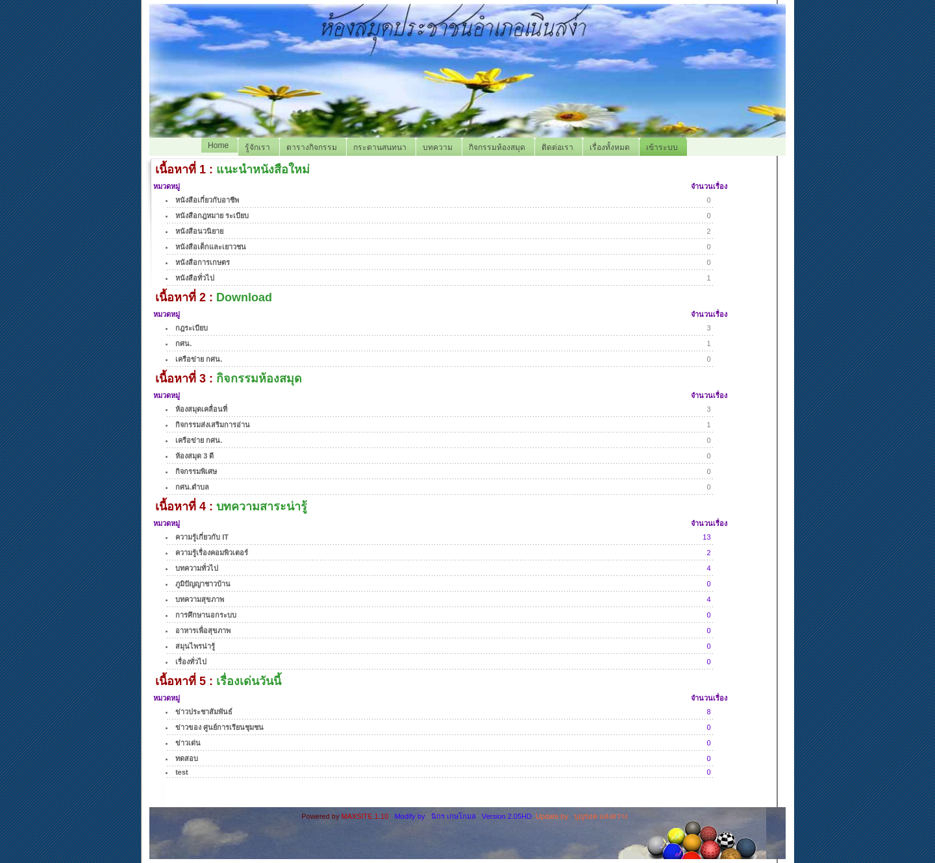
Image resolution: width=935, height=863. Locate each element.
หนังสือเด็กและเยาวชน (210, 247)
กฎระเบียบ (191, 328)
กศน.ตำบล (192, 487)
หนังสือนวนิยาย (199, 231)
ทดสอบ (186, 758)
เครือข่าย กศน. (198, 359)
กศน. (183, 343)
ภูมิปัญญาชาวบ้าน (203, 584)
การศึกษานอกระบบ (205, 615)
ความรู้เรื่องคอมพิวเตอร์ (211, 553)
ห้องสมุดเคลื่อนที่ (201, 409)
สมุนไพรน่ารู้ (195, 646)
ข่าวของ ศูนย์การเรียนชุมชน (219, 727)
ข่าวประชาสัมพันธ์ (203, 712)
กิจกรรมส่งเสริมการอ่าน (212, 425)
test (181, 772)
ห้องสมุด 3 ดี (194, 456)
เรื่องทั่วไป (190, 662)
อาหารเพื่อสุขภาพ (203, 630)
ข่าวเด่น (188, 743)
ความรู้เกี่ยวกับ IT (202, 537)
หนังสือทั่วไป (194, 278)
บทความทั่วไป (196, 568)
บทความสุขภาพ (199, 599)
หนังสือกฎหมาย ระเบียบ (212, 215)
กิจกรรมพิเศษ (196, 471)
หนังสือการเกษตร (202, 262)
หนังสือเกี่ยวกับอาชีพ (207, 200)
